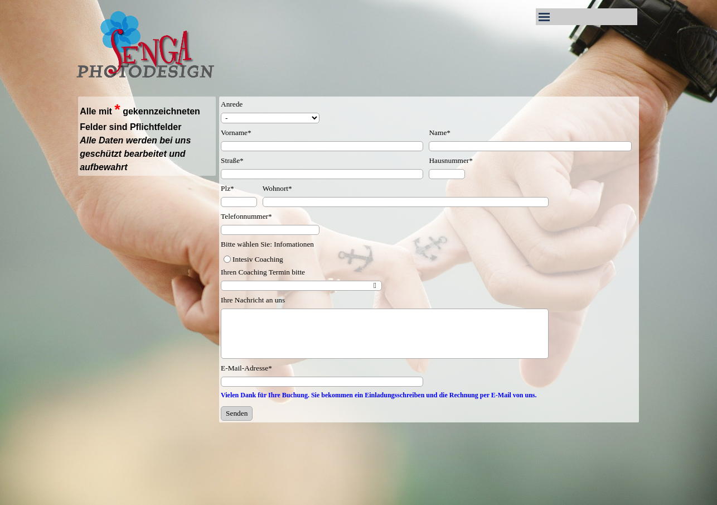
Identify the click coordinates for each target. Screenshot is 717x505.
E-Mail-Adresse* (246, 368)
